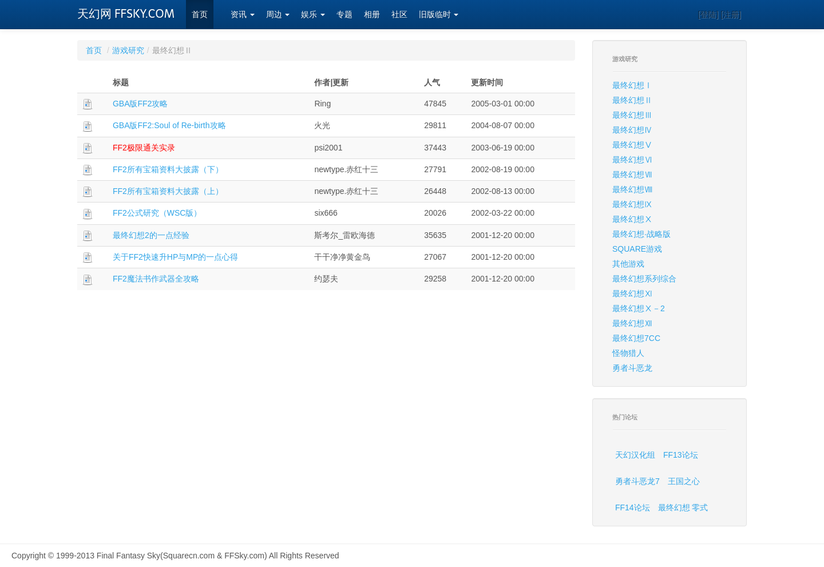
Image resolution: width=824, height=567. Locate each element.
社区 (399, 14)
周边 (278, 14)
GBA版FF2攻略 (140, 103)
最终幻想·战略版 (641, 234)
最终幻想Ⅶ (632, 174)
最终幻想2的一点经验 (151, 235)
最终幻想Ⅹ (632, 219)
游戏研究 (128, 50)
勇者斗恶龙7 (637, 481)
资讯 (243, 14)
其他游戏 (628, 263)
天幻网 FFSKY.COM (126, 14)
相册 (372, 14)
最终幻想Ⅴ (632, 144)
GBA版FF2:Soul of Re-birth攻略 (169, 125)
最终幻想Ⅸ (632, 204)
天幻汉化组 (635, 454)
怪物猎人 (628, 353)
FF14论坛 (632, 507)
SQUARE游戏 (637, 248)
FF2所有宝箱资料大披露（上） (168, 191)
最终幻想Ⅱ (632, 100)
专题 (344, 14)
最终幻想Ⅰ (632, 85)
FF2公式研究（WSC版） (157, 212)
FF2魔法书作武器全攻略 (156, 278)
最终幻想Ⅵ (632, 159)
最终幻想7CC (636, 338)
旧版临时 (439, 14)
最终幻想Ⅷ (632, 189)
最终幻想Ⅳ (632, 129)
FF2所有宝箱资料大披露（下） (168, 169)
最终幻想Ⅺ (632, 293)
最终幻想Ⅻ (632, 323)
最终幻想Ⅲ (632, 115)
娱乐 (313, 14)
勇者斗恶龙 (632, 367)
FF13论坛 (680, 454)
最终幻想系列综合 (644, 278)
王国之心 (684, 481)
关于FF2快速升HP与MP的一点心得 (175, 256)
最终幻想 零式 (683, 507)
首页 (200, 14)
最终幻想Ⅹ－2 (638, 308)
